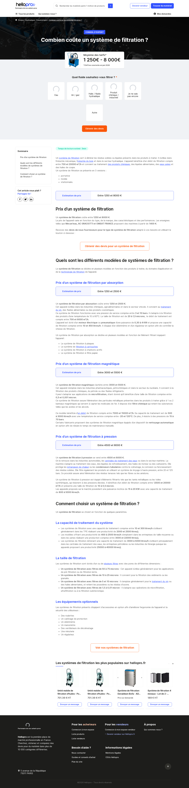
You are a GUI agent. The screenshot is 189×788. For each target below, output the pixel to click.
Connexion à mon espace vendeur (120, 729)
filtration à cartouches (87, 346)
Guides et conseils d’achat (83, 757)
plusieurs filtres (111, 563)
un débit (82, 413)
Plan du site (77, 762)
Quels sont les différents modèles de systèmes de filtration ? (31, 165)
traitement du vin (160, 581)
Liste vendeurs (78, 738)
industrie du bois (85, 161)
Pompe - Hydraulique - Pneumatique (32, 20)
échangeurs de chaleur (78, 467)
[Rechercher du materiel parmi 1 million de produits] (110, 6)
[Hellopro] (16, 20)
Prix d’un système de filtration (33, 157)
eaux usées (165, 164)
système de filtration (69, 158)
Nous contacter (79, 753)
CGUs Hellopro (112, 757)
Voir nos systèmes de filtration (114, 647)
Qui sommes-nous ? (47, 14)
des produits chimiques (119, 164)
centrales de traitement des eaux (121, 460)
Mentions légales (113, 753)
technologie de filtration (73, 272)
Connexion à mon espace (83, 729)
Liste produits (78, 734)
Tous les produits (26, 14)
